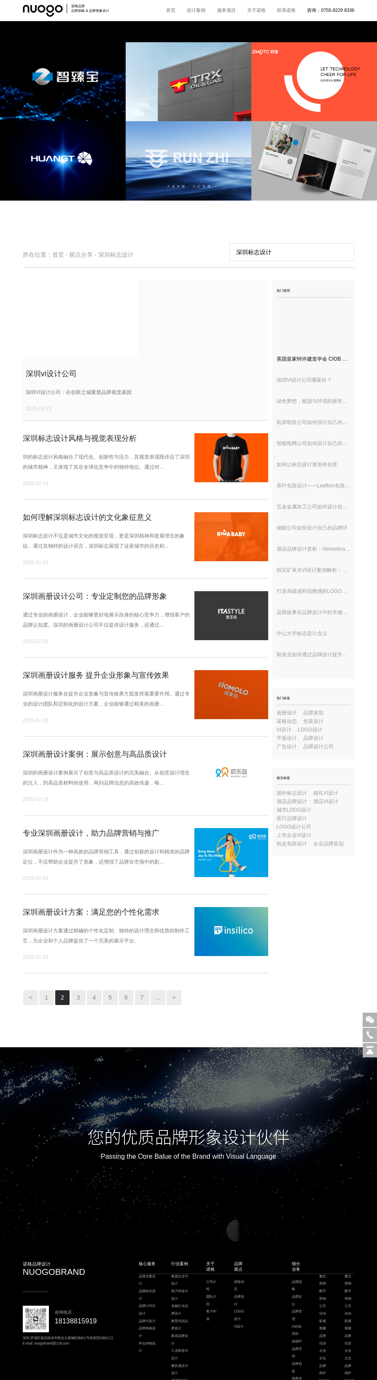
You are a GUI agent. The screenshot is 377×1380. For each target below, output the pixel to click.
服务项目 (226, 10)
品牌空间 (297, 1291)
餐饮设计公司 (179, 1363)
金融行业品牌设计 (179, 1248)
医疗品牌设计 (292, 818)
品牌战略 (297, 1224)
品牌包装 (297, 1306)
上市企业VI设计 (294, 835)
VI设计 (284, 730)
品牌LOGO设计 (147, 1248)
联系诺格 (286, 10)
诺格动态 (287, 721)
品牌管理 (297, 1253)
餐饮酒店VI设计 (179, 1308)
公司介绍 (211, 1224)
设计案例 (196, 10)
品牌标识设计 (147, 1233)
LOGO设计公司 (294, 827)
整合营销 (322, 1218)
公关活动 (322, 1248)
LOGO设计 (310, 730)
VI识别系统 (297, 1268)
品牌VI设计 (147, 1259)
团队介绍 (211, 1238)
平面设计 (287, 738)
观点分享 (81, 254)
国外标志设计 (292, 793)
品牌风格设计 (147, 1270)
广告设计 (287, 747)
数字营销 (322, 1233)
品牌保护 (322, 1308)
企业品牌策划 (328, 844)
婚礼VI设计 (325, 793)
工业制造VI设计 (179, 1293)
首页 (170, 10)
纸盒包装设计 (292, 844)
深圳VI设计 (198, 1363)
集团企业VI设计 (179, 1218)
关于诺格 (256, 10)
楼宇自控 (161, 1363)
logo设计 (324, 1322)
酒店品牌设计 (292, 801)
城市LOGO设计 (294, 810)
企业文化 (322, 1293)
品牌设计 (313, 738)
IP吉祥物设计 (147, 1285)
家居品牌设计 (179, 1278)
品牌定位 (297, 1238)
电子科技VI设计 (179, 1233)
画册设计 (287, 713)
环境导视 (297, 1336)
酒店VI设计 (325, 801)
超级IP (297, 1280)
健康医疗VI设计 (179, 1322)
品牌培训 (322, 1278)
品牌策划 (313, 713)
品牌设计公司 (318, 747)
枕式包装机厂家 (220, 1363)
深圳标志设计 (116, 254)
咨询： (330, 10)
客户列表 (211, 1253)
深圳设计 (254, 1363)
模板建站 (239, 1363)
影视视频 (322, 1263)
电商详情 (297, 1320)
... (180, 935)
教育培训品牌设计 (179, 1263)
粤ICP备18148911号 (209, 1375)
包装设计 (313, 721)
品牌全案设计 (147, 1218)
